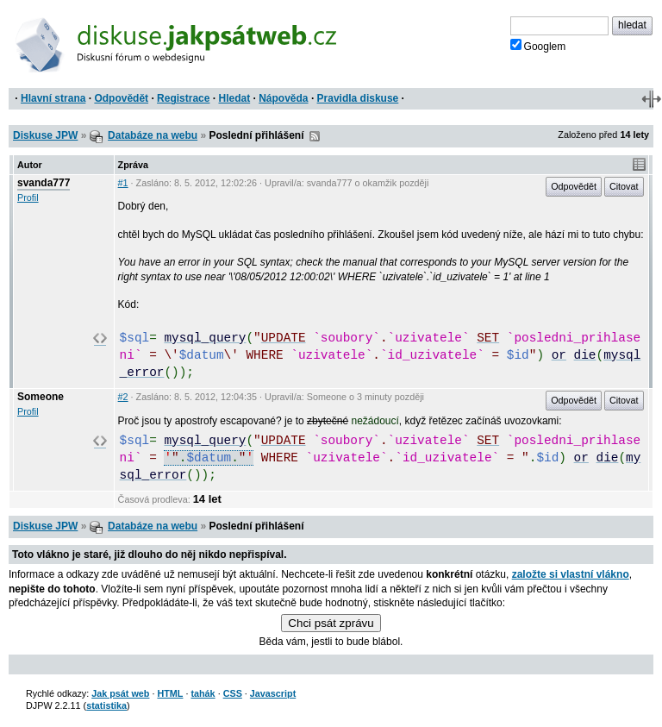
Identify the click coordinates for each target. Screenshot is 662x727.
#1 (123, 183)
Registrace (183, 98)
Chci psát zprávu (330, 623)
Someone (40, 397)
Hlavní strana (53, 98)
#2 (123, 397)
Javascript (273, 693)
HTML (170, 693)
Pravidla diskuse (358, 98)
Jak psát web (120, 693)
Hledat (234, 98)
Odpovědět (121, 98)
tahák (202, 693)
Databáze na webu (152, 135)
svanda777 (43, 183)
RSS (314, 136)
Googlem (538, 46)
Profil (28, 197)
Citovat (624, 186)
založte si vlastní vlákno (570, 574)
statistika (106, 705)
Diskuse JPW (45, 135)
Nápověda (283, 98)
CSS (232, 693)
